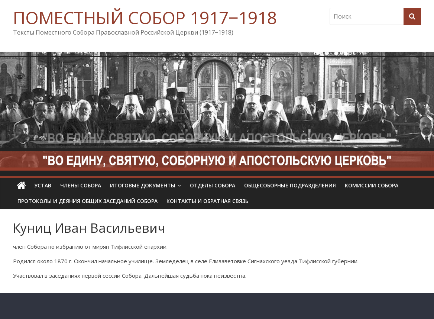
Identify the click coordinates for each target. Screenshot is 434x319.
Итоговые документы (142, 185)
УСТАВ (42, 185)
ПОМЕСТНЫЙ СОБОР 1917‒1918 (145, 17)
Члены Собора (80, 185)
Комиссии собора (371, 185)
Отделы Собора (212, 185)
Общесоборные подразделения (290, 185)
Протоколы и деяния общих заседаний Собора (87, 200)
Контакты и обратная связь (207, 200)
